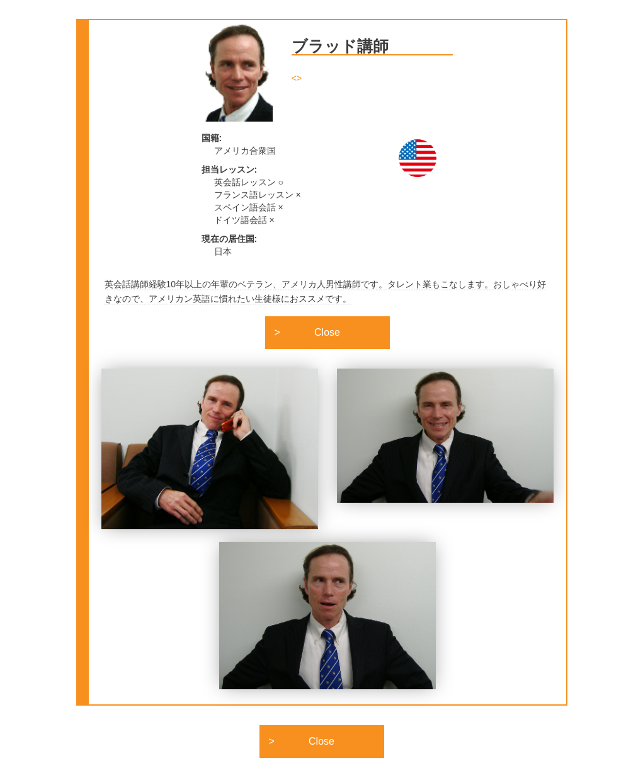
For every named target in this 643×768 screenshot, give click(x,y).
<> (297, 78)
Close (327, 332)
